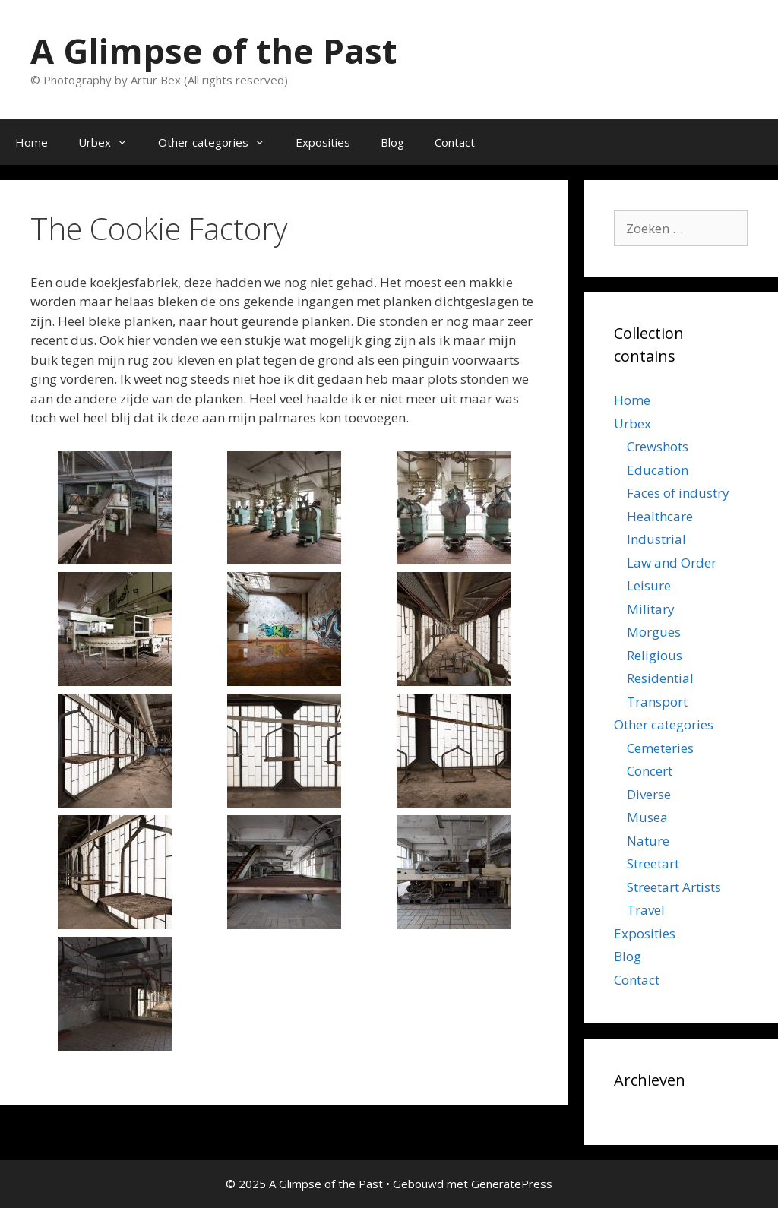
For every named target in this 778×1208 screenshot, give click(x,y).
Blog (392, 142)
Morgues (654, 631)
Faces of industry (678, 492)
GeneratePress (511, 1183)
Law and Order (671, 562)
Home (31, 142)
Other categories (219, 142)
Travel (646, 910)
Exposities (323, 142)
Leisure (649, 585)
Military (651, 609)
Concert (649, 771)
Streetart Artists (674, 887)
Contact (455, 142)
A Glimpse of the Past (213, 50)
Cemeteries (660, 748)
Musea (647, 817)
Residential (660, 678)
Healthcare (660, 516)
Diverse (649, 794)
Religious (654, 655)
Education (657, 470)
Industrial (656, 539)
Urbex (110, 142)
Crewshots (657, 446)
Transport (657, 701)
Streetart (653, 863)
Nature (648, 840)
